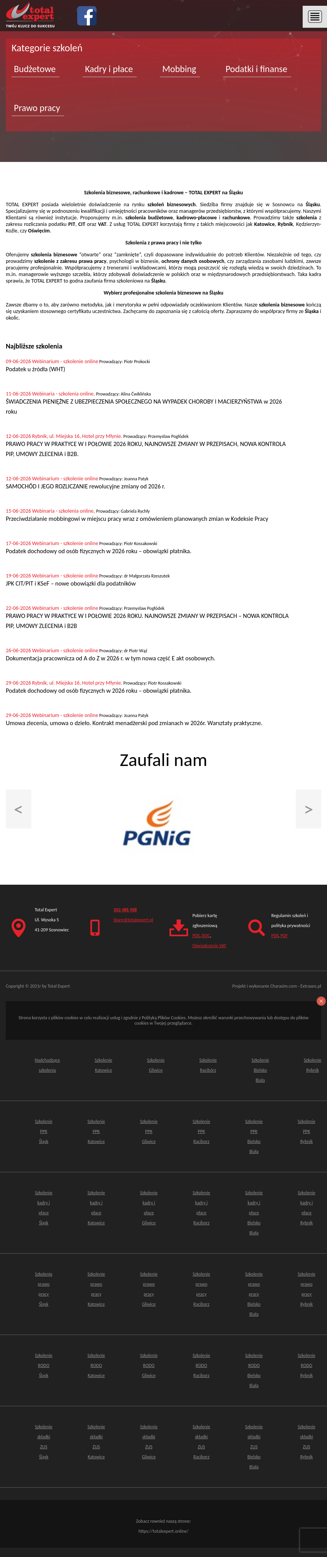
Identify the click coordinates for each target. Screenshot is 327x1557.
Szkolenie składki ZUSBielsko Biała (254, 1446)
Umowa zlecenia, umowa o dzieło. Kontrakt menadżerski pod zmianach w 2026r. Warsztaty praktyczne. (134, 723)
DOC (206, 935)
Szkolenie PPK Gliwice (149, 1131)
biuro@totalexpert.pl (133, 919)
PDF (196, 935)
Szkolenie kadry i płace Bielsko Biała (254, 1213)
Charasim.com (283, 986)
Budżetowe (35, 68)
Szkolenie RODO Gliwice (149, 1365)
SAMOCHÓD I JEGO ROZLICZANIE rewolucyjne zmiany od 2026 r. (85, 486)
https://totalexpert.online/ (163, 1531)
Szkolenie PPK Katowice (96, 1131)
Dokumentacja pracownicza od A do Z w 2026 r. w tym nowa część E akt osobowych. (110, 658)
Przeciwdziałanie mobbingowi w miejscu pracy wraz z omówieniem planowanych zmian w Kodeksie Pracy (137, 518)
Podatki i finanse (256, 68)
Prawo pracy (37, 107)
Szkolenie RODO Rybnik (306, 1365)
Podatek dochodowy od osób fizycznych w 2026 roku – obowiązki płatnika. (98, 551)
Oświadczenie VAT (209, 945)
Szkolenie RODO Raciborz (201, 1365)
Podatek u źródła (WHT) (35, 369)
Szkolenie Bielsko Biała (260, 1070)
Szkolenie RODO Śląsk (43, 1365)
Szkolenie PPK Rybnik (306, 1131)
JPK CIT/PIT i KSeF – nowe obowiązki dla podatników (71, 583)
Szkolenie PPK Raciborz (201, 1131)
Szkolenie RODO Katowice (96, 1365)
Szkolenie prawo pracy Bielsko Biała (254, 1294)
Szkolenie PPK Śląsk (43, 1131)
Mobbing (179, 68)
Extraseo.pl (310, 986)
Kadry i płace (109, 68)
